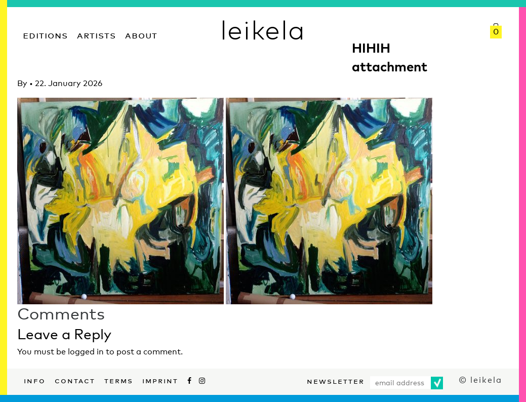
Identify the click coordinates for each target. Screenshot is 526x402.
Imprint (160, 379)
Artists (96, 34)
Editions (45, 34)
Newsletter (336, 380)
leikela (263, 29)
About (141, 34)
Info (35, 379)
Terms (118, 379)
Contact (75, 379)
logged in (86, 351)
